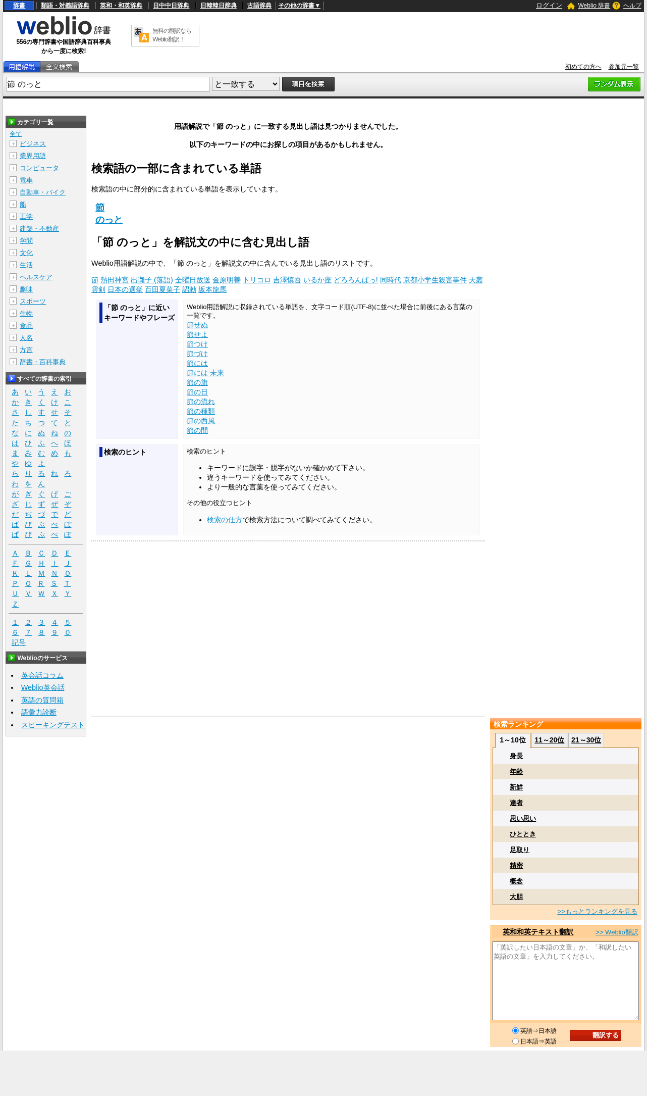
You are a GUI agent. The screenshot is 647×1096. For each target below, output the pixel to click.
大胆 (516, 897)
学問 (26, 240)
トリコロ (257, 280)
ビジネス (33, 143)
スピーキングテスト (53, 725)
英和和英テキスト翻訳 (538, 932)
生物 (26, 313)
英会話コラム (42, 675)
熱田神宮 (114, 280)
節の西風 (201, 421)
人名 (26, 337)
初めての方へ (583, 66)
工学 (26, 216)
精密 (516, 865)
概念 (516, 881)
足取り (519, 850)
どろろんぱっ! (356, 280)
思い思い (523, 818)
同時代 (390, 280)
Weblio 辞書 (594, 5)
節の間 (197, 430)
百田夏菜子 (162, 289)
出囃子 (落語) (152, 280)
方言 (26, 350)
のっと (109, 220)
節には (197, 363)
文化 (26, 253)
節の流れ (201, 401)
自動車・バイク (43, 192)
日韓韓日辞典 (218, 5)
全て (16, 134)
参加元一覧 (624, 66)
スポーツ (33, 301)
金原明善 (226, 280)
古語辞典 (259, 5)
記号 (19, 642)
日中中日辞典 (171, 5)
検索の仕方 (224, 520)
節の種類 (201, 411)
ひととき (523, 834)
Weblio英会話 (43, 687)
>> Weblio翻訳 (617, 932)
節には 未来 (205, 373)
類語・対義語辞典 (65, 5)
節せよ (197, 334)
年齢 (516, 771)
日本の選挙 (125, 289)
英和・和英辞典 (121, 5)
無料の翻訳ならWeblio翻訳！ (171, 35)
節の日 (197, 392)
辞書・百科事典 (43, 362)
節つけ (197, 344)
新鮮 (516, 787)
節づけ (197, 354)
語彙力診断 (39, 712)
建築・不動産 (39, 228)
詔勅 (189, 289)
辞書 (19, 5)
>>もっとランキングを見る (597, 911)
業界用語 (33, 156)
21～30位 (586, 740)
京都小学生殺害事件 (435, 280)
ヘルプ (632, 5)
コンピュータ (39, 168)
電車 (26, 180)
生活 (26, 265)
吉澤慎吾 (287, 280)
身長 (516, 756)
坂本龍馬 (212, 289)
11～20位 (549, 740)
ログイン (549, 5)
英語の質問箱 (42, 700)
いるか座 (317, 280)
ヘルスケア (36, 277)
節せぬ (197, 325)
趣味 (26, 289)
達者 (516, 803)
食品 (26, 325)
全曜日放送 (192, 280)
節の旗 (197, 382)
